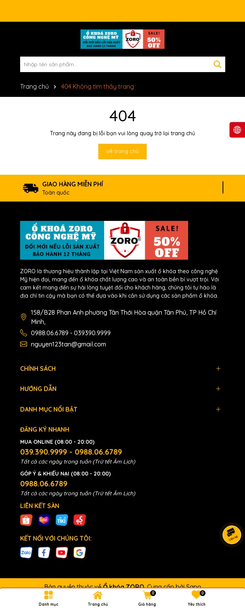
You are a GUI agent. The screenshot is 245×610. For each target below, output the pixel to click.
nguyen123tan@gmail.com (68, 344)
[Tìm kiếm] (217, 64)
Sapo (193, 587)
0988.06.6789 (43, 483)
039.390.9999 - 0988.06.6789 (71, 452)
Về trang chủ (122, 151)
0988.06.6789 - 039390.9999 (71, 333)
